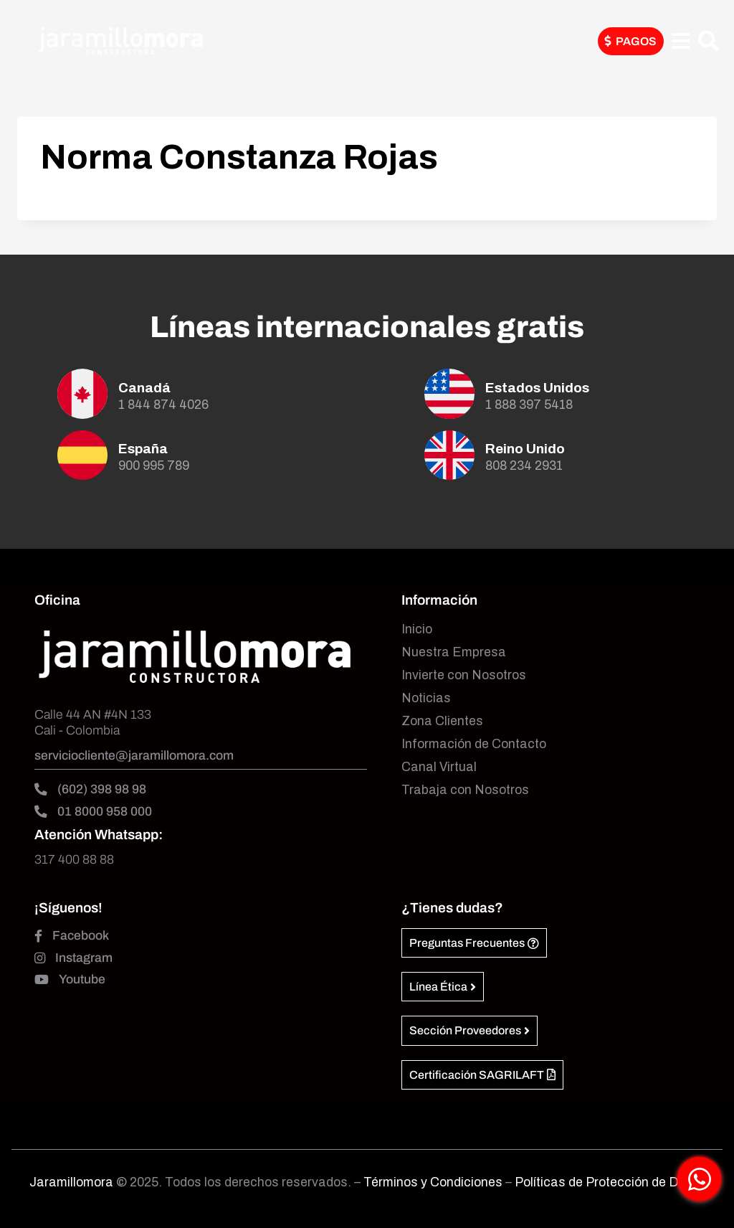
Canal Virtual (439, 767)
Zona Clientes (442, 721)
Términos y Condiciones (434, 1182)
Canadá (144, 387)
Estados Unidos (537, 387)
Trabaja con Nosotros (465, 790)
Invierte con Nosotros (463, 675)
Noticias (426, 698)
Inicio (416, 629)
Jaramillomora (71, 1182)
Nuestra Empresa (453, 652)
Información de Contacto (473, 744)
